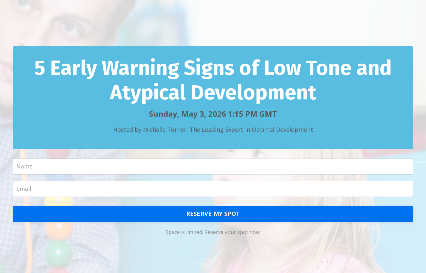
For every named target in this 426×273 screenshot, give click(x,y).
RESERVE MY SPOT (213, 213)
